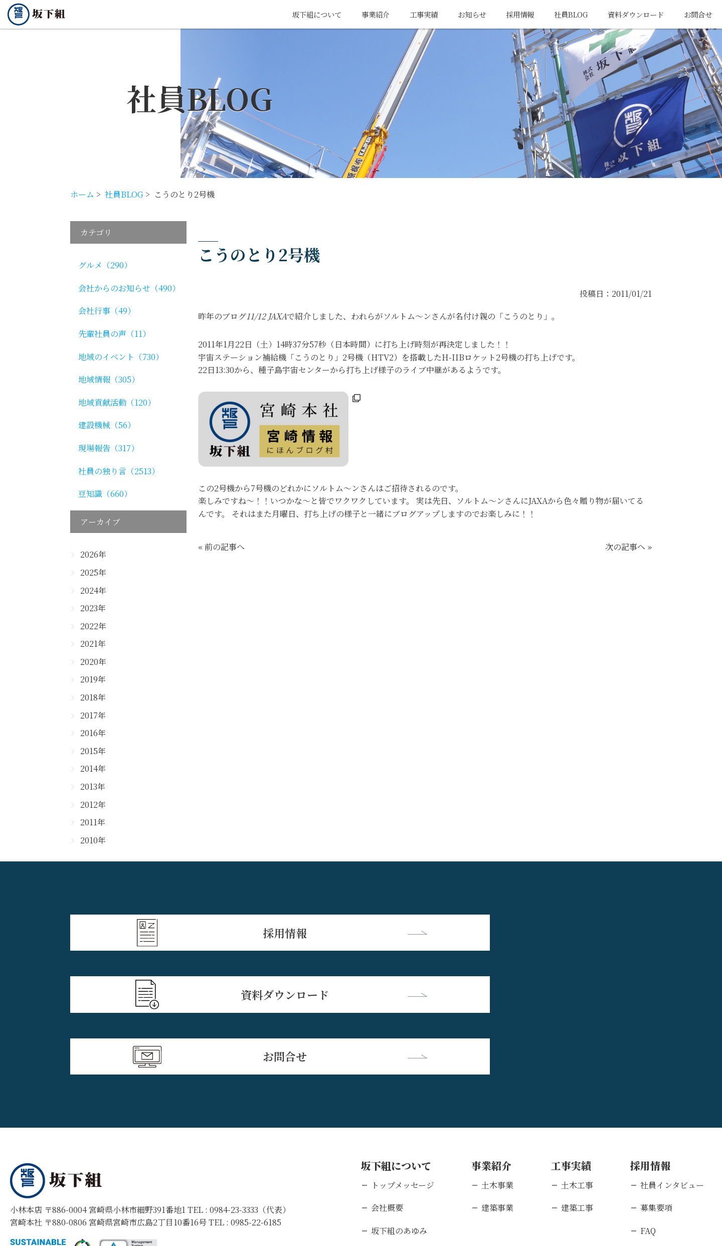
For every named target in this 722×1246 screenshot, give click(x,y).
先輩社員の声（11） (114, 333)
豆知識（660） (105, 493)
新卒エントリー (668, 1125)
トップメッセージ (402, 1056)
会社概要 (387, 1080)
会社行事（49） (106, 310)
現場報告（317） (108, 448)
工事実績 (397, 14)
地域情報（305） (108, 379)
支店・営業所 (395, 1125)
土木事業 (497, 1056)
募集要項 (656, 1080)
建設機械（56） (106, 425)
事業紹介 (344, 14)
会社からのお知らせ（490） (129, 288)
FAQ (648, 1102)
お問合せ (696, 14)
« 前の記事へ (221, 547)
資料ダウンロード (628, 14)
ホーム (82, 194)
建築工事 (577, 1080)
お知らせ (449, 14)
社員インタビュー (672, 1056)
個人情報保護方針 (108, 1181)
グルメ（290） (105, 265)
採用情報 (501, 14)
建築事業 (497, 1080)
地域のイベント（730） (120, 357)
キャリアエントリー (676, 1148)
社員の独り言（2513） (118, 471)
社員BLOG (556, 14)
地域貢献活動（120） (116, 402)
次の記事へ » (628, 547)
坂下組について (280, 14)
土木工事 (577, 1056)
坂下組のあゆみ (399, 1102)
